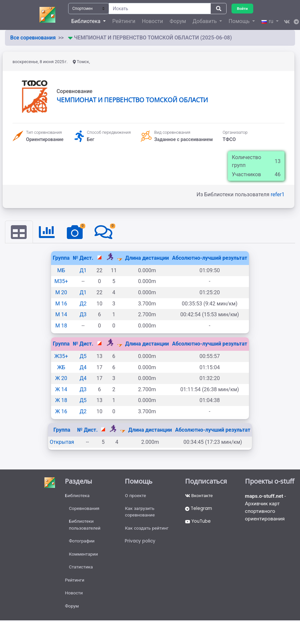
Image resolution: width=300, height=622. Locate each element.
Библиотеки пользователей (85, 526)
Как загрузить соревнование (140, 513)
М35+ (61, 281)
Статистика (81, 570)
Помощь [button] (240, 21)
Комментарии (84, 557)
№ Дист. (83, 258)
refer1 (278, 194)
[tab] (19, 232)
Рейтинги (123, 21)
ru (268, 21)
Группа (61, 258)
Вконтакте (199, 496)
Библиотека (77, 496)
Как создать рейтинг (147, 530)
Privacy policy (140, 543)
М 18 (61, 326)
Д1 (83, 271)
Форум (178, 21)
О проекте (136, 496)
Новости (152, 21)
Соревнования (84, 509)
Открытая (62, 442)
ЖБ (61, 367)
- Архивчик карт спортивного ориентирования (266, 508)
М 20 (61, 293)
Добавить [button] (205, 21)
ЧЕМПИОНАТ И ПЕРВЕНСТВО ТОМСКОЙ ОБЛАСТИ (132, 99)
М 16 (61, 303)
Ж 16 (61, 412)
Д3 (83, 315)
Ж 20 (61, 378)
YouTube (198, 523)
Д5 (83, 356)
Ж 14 (61, 390)
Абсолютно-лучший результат (209, 258)
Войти (242, 8)
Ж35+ (61, 356)
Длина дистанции (147, 258)
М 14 (61, 315)
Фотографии (82, 543)
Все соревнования (33, 38)
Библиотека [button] (86, 21)
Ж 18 (61, 400)
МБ (61, 271)
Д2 (83, 303)
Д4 (83, 367)
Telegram (199, 509)
